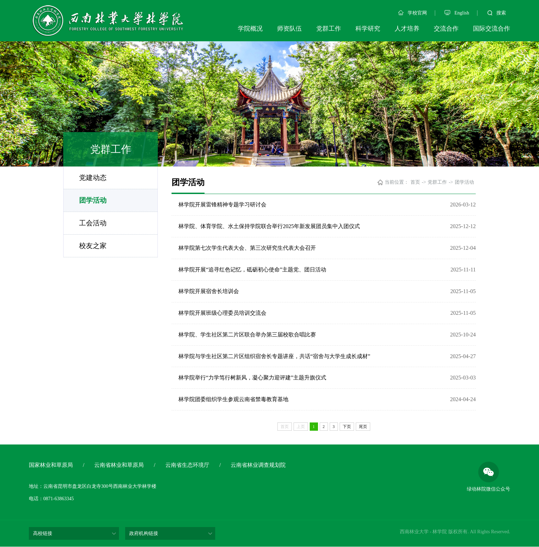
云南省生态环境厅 (187, 465)
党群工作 (328, 28)
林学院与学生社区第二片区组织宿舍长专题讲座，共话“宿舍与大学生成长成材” (274, 356)
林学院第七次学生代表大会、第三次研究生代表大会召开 (247, 248)
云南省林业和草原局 (119, 465)
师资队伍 (289, 28)
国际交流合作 (491, 28)
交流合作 (446, 28)
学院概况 (250, 28)
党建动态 (93, 177)
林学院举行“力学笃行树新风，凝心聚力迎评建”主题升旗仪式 (252, 378)
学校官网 (412, 12)
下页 (347, 427)
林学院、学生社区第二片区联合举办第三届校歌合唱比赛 (247, 334)
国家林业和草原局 (51, 465)
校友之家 (93, 245)
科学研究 (367, 28)
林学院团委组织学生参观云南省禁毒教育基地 (233, 400)
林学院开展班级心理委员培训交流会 (222, 313)
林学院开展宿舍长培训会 (208, 291)
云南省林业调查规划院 (258, 465)
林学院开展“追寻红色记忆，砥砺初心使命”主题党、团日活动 (252, 269)
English (456, 12)
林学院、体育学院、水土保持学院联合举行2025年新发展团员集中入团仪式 (269, 226)
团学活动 (93, 200)
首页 (415, 182)
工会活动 (93, 223)
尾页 (363, 427)
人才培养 (407, 28)
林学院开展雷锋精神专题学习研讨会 (222, 204)
